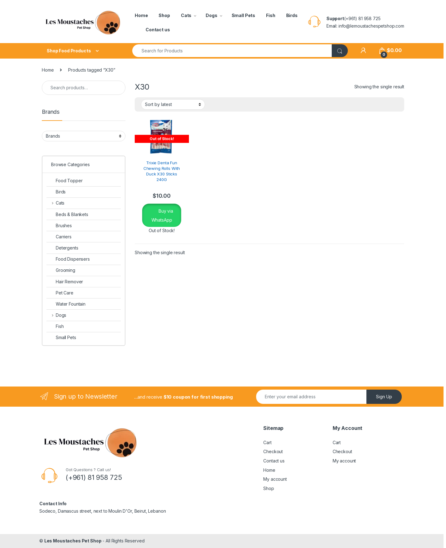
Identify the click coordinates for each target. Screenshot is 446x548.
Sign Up (384, 396)
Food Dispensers (68, 259)
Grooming (60, 270)
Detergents (62, 247)
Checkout (273, 451)
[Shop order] (173, 104)
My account (275, 479)
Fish (270, 15)
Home (141, 15)
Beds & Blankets (67, 214)
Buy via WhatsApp (162, 215)
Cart (267, 442)
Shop (164, 15)
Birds (292, 15)
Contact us (158, 29)
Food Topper (64, 180)
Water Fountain (65, 304)
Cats (186, 15)
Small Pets (244, 15)
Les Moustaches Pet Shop (73, 540)
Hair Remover (64, 281)
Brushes (59, 225)
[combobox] (232, 50)
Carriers (59, 236)
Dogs (211, 15)
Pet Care (59, 292)
